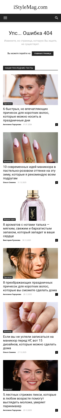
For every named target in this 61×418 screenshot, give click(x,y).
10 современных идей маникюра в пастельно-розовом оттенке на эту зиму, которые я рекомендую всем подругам (29, 172)
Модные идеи (9, 219)
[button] (56, 18)
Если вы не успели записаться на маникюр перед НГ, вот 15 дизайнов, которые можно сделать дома (29, 342)
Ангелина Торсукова (12, 124)
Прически (8, 104)
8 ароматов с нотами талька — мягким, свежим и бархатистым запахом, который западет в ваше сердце (29, 230)
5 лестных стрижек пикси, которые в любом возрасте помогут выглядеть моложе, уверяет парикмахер (29, 400)
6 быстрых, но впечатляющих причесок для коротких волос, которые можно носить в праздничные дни (26, 114)
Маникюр (8, 162)
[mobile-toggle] (5, 18)
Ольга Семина (9, 182)
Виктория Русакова (11, 240)
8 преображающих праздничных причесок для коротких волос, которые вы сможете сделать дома (30, 286)
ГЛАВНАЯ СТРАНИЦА (42, 54)
